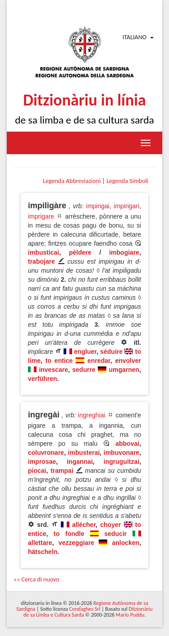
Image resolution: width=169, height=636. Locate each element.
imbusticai (43, 252)
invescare (53, 369)
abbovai (127, 443)
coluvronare (46, 452)
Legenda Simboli (127, 181)
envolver (128, 360)
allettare (40, 542)
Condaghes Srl (84, 609)
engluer (85, 351)
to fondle (69, 533)
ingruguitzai (121, 461)
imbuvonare (121, 452)
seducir (116, 533)
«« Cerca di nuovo (36, 579)
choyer (110, 524)
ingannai (80, 461)
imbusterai (84, 452)
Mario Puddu (130, 615)
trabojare (41, 261)
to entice (59, 360)
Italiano (134, 37)
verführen (42, 378)
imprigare (41, 216)
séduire (111, 351)
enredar (98, 360)
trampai (61, 470)
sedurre (83, 369)
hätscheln (42, 551)
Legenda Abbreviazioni (71, 181)
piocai (37, 470)
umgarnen (124, 369)
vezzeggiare (76, 542)
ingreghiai (91, 415)
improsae (42, 461)
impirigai (98, 206)
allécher (84, 524)
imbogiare (124, 252)
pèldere (80, 252)
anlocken (125, 542)
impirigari (126, 206)
